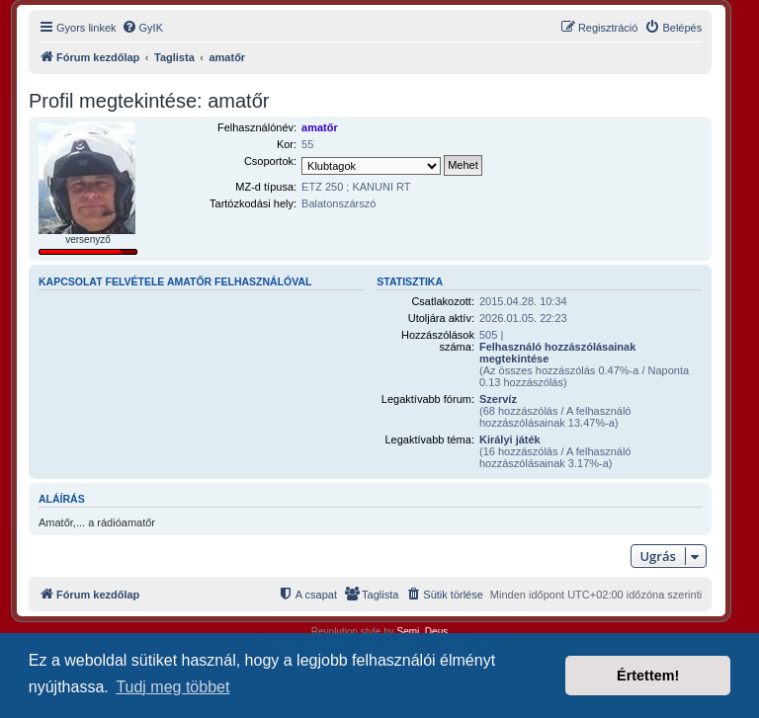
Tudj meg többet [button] (172, 686)
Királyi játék (510, 439)
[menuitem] (142, 28)
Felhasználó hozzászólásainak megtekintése (557, 352)
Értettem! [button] (648, 675)
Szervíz (498, 399)
